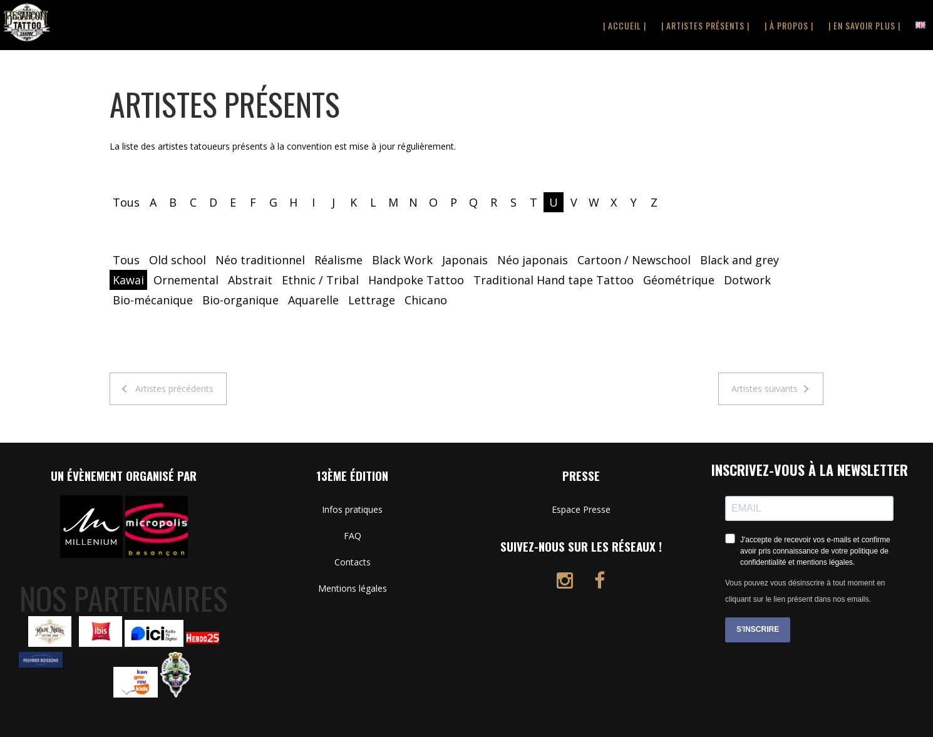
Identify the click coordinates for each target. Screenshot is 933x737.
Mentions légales (352, 588)
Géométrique (678, 279)
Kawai (128, 279)
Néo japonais (532, 259)
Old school (177, 259)
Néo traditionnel (260, 259)
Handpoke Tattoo (416, 279)
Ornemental (186, 279)
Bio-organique (240, 299)
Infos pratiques (352, 509)
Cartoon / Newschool (634, 259)
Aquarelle (313, 299)
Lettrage (371, 299)
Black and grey (739, 259)
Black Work (402, 259)
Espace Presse (581, 509)
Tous (126, 202)
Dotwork (747, 279)
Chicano (426, 299)
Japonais (465, 259)
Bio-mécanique (153, 299)
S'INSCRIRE (757, 629)
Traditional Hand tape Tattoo (553, 279)
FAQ (352, 536)
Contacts (352, 562)
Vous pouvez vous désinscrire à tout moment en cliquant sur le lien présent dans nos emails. (805, 591)
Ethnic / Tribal (320, 279)
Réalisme (338, 259)
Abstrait (250, 279)
